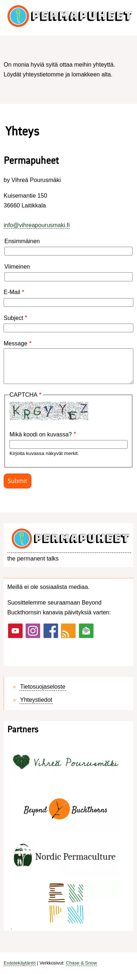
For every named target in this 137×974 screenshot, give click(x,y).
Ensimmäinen (22, 241)
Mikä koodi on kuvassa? (40, 434)
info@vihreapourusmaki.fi (37, 225)
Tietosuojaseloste (42, 687)
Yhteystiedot (36, 700)
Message (15, 343)
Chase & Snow (81, 963)
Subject (13, 318)
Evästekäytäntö (20, 963)
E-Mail (12, 292)
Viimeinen (17, 267)
